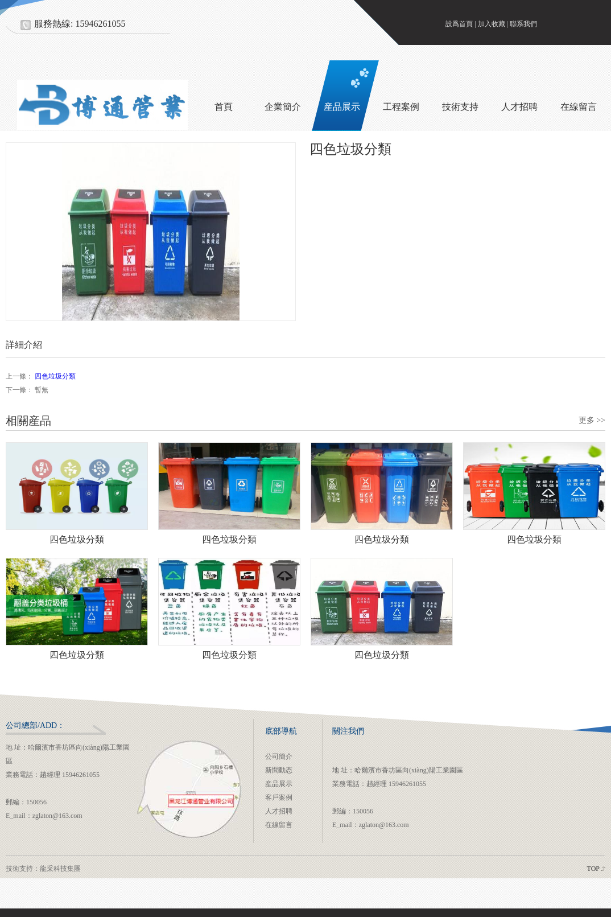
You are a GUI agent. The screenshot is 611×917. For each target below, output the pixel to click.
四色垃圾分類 (55, 376)
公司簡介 (278, 756)
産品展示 (342, 107)
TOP (593, 869)
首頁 (223, 107)
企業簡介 (283, 107)
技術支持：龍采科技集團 (43, 869)
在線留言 (278, 825)
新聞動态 (278, 770)
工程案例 (401, 107)
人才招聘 (519, 107)
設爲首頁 (459, 24)
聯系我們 (523, 24)
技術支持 (460, 107)
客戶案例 (278, 797)
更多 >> (592, 420)
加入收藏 (491, 24)
